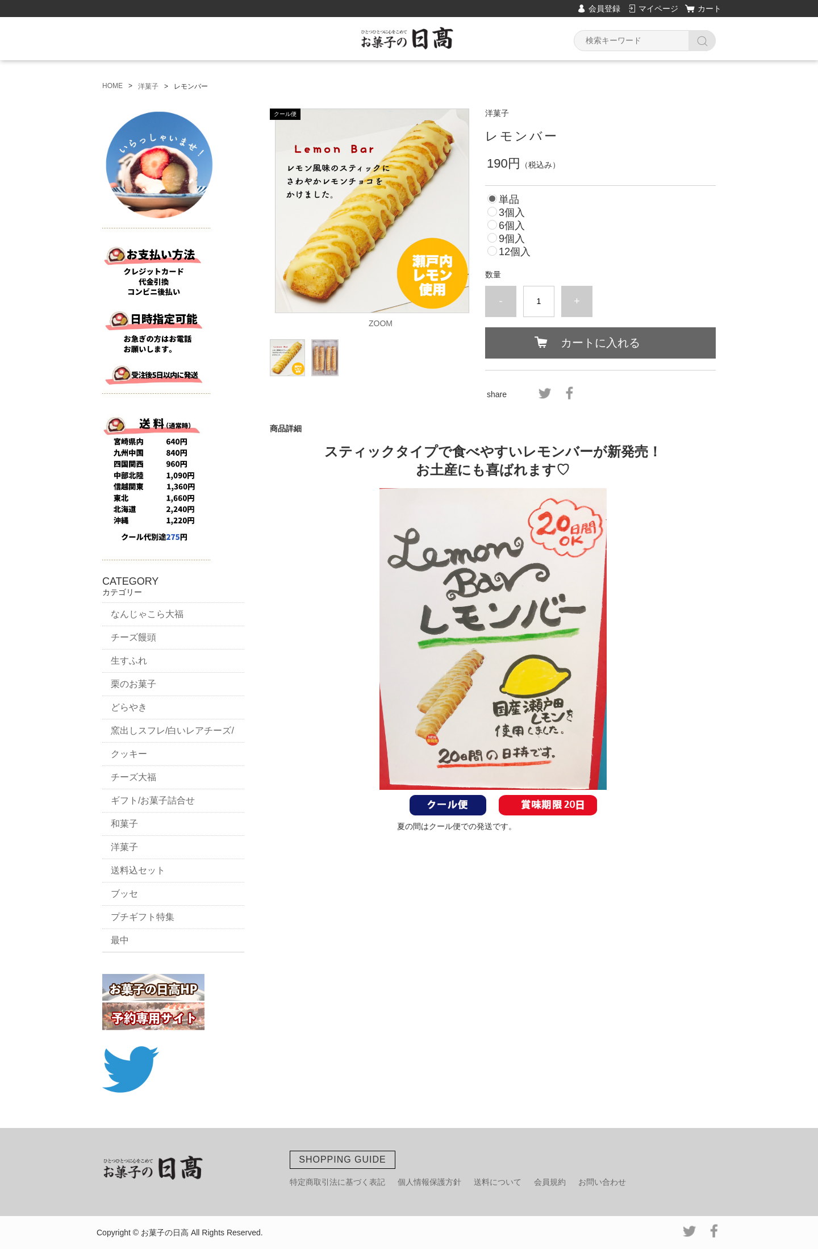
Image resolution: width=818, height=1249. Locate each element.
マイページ (658, 8)
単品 (509, 199)
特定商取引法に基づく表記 (337, 1181)
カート (709, 8)
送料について (497, 1181)
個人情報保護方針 (429, 1181)
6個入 (512, 225)
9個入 (512, 239)
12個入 (515, 252)
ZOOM (381, 323)
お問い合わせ (602, 1181)
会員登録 (604, 8)
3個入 (512, 212)
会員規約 (550, 1181)
